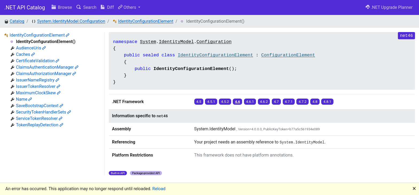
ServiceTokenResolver (39, 118)
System (148, 41)
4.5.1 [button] (211, 102)
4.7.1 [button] (289, 102)
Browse (62, 7)
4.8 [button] (314, 102)
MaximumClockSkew (38, 92)
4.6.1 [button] (250, 102)
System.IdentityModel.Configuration (71, 21)
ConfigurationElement (288, 55)
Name (24, 99)
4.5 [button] (198, 102)
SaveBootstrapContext (39, 105)
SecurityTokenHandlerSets (43, 112)
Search (86, 7)
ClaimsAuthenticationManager (47, 67)
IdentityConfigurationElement (145, 21)
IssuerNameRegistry (37, 80)
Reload (158, 188)
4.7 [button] (276, 102)
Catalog (17, 21)
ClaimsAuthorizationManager (46, 73)
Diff (107, 7)
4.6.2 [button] (264, 102)
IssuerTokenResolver (38, 86)
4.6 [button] (237, 102)
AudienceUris (31, 47)
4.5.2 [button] (225, 102)
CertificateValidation (37, 60)
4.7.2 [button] (302, 102)
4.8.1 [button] (327, 102)
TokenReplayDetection (39, 124)
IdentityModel (176, 41)
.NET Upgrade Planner (389, 7)
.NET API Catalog (24, 7)
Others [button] (127, 7)
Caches (25, 54)
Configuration (214, 41)
